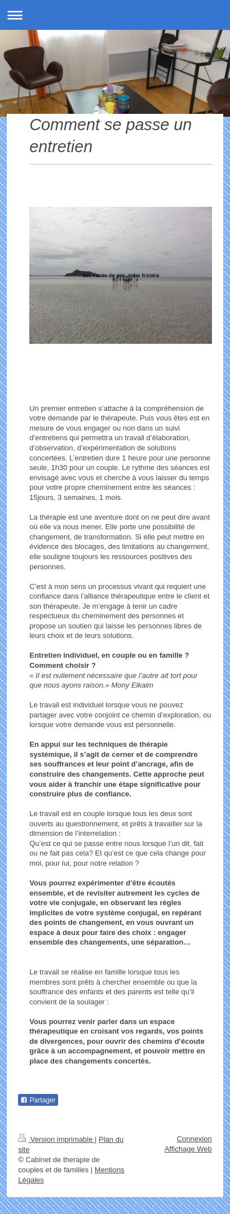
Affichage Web (188, 1149)
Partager (37, 1100)
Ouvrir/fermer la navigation (115, 15)
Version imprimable (56, 1139)
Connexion (194, 1139)
